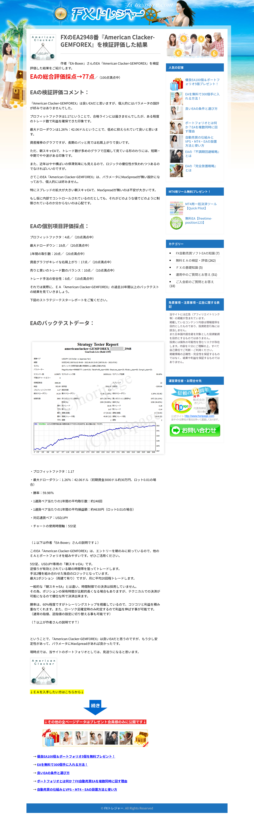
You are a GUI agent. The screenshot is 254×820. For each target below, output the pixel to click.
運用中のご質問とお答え (193, 274)
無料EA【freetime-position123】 (198, 220)
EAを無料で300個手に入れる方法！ (202, 96)
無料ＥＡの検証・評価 (192, 260)
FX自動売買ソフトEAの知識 (195, 253)
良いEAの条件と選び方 (201, 108)
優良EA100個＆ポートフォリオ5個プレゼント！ (202, 81)
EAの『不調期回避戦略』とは (202, 153)
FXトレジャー (113, 808)
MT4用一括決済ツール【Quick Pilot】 (201, 205)
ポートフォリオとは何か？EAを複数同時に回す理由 (201, 126)
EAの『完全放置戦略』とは (201, 168)
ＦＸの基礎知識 (187, 267)
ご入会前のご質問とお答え (195, 282)
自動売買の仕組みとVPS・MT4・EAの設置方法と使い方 (201, 141)
